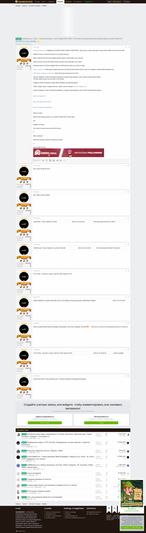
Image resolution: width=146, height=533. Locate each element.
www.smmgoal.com (39, 69)
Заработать (88, 1)
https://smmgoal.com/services (42, 102)
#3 (128, 192)
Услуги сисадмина (34, 473)
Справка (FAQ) (49, 518)
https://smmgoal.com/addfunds (42, 107)
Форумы (60, 1)
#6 (128, 270)
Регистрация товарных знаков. (39, 491)
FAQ (43, 1)
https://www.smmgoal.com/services (43, 73)
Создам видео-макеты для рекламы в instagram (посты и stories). (52, 485)
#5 (128, 244)
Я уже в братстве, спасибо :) (132, 510)
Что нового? (77, 1)
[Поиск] (126, 1)
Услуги (38, 438)
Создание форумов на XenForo (39, 479)
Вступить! (132, 509)
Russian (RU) (20, 531)
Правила (67, 514)
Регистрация (45, 423)
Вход (102, 423)
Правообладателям (70, 516)
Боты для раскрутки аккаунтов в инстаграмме (44, 497)
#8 (128, 323)
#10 (128, 376)
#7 (128, 297)
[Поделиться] (126, 47)
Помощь (51, 1)
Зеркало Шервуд (70, 512)
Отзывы (37, 1)
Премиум (68, 1)
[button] (46, 1)
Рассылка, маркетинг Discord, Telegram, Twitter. (45, 451)
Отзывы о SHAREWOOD (52, 516)
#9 (128, 349)
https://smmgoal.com (39, 96)
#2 (128, 165)
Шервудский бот (50, 514)
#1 (128, 47)
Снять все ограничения (52, 512)
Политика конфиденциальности (74, 518)
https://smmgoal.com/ (39, 50)
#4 (128, 218)
